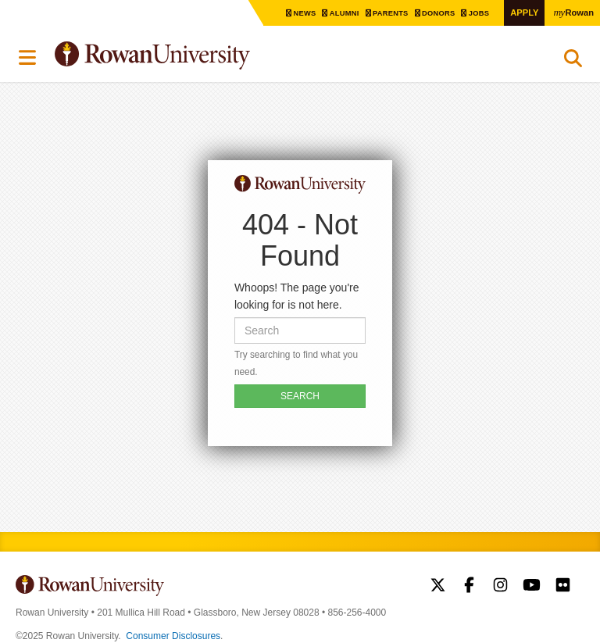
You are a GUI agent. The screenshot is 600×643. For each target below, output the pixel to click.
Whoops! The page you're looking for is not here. (296, 296)
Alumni (337, 13)
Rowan (573, 11)
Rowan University (191, 55)
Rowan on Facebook (469, 586)
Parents (385, 13)
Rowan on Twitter (438, 586)
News (296, 13)
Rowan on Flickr (563, 586)
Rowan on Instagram (500, 586)
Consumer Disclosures (173, 635)
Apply (522, 12)
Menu (28, 57)
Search (573, 61)
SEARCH (300, 396)
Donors (435, 13)
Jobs (476, 13)
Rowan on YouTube (531, 586)
